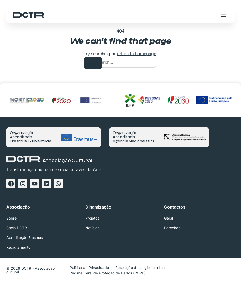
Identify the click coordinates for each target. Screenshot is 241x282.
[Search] (93, 63)
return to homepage (136, 53)
